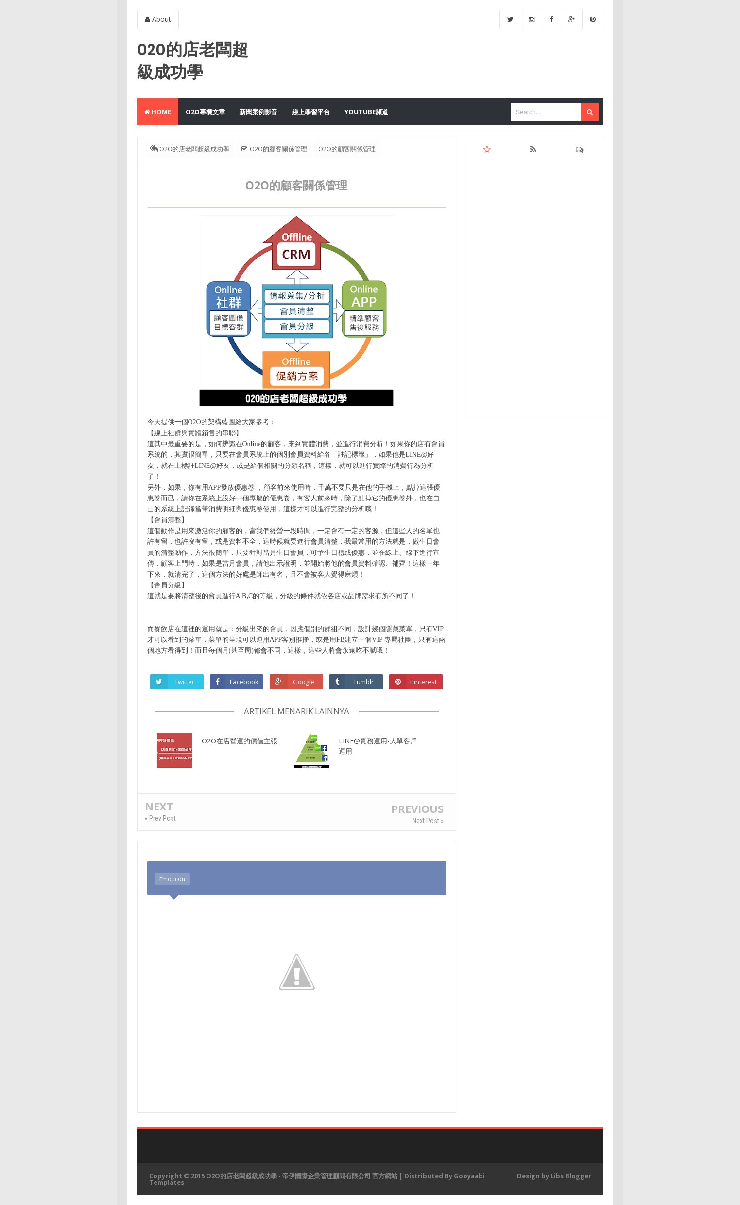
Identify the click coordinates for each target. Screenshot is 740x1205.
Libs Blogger (571, 1175)
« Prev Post (160, 818)
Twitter (184, 681)
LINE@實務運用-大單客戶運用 (378, 746)
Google (303, 681)
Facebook (244, 681)
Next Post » (428, 821)
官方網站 (384, 1175)
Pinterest (423, 681)
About (158, 19)
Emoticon (172, 879)
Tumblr (363, 681)
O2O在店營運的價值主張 (239, 740)
